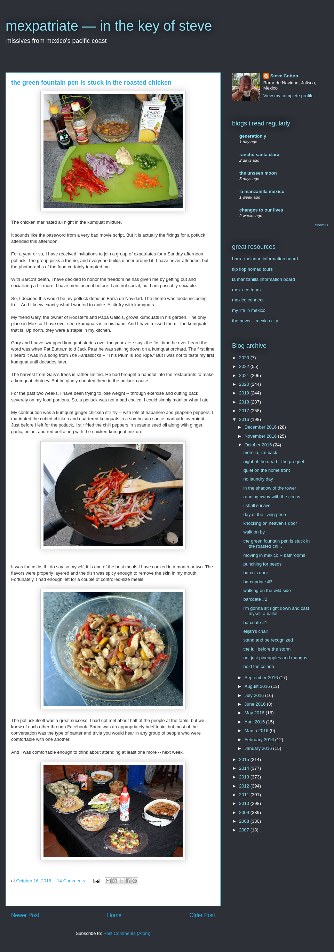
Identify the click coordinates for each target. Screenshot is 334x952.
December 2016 (261, 427)
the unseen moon (258, 173)
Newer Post (25, 915)
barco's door (255, 572)
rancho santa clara (259, 154)
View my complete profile (288, 95)
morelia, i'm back (260, 452)
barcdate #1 (255, 622)
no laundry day (258, 479)
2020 (244, 384)
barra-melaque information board (265, 258)
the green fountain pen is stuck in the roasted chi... (276, 543)
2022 (244, 366)
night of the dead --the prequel (273, 461)
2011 (244, 794)
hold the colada (258, 666)
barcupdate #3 (257, 581)
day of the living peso (264, 514)
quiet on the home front (266, 470)
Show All (321, 225)
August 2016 (258, 686)
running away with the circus (271, 496)
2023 (244, 357)
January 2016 (259, 748)
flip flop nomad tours (252, 269)
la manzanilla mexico (261, 191)
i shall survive (256, 505)
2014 (244, 768)
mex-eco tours (246, 289)
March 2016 (257, 730)
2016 (244, 419)
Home (114, 915)
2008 (244, 821)
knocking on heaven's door (270, 523)
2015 (244, 759)
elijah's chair (255, 631)
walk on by (253, 532)
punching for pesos (262, 564)
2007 (244, 829)
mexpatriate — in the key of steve (109, 25)
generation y (252, 136)
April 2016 (255, 721)
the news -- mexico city (255, 320)
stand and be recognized (268, 640)
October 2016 (259, 444)
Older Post (202, 915)
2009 (244, 812)
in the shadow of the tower (269, 488)
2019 (244, 393)
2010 (244, 803)
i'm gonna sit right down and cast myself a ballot (276, 611)
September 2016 (262, 677)
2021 (244, 375)
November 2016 (261, 436)
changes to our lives (261, 210)
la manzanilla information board (263, 279)
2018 (244, 402)
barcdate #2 (255, 599)
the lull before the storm (267, 649)
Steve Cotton (284, 75)
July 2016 (255, 695)
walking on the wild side (267, 590)
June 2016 (256, 704)
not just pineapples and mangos (275, 657)
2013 (244, 777)
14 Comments (71, 880)
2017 (244, 410)
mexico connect (247, 299)
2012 (244, 786)
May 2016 (255, 712)
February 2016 (260, 739)
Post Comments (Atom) (126, 933)
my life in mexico (248, 310)
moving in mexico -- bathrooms (274, 555)
